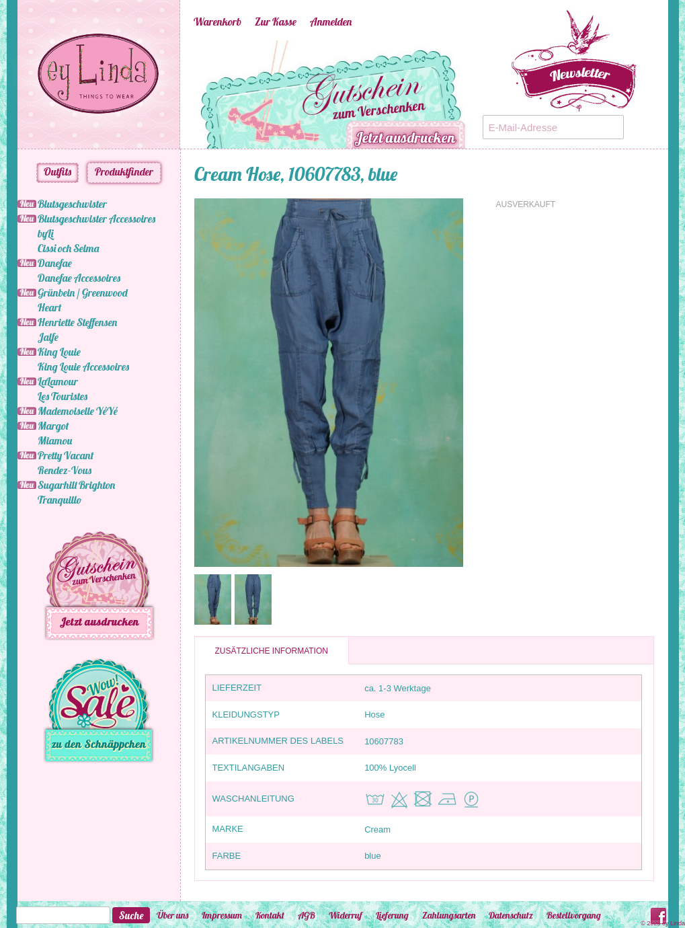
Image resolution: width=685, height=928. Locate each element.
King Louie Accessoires (83, 366)
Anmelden (331, 21)
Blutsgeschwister (72, 203)
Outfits (57, 171)
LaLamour (58, 381)
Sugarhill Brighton (76, 485)
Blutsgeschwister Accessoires (96, 218)
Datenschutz (511, 915)
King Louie (59, 351)
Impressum (222, 915)
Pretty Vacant (65, 455)
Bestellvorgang (574, 915)
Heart (49, 307)
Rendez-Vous (64, 470)
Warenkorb (217, 21)
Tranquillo (60, 499)
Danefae (55, 263)
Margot (53, 425)
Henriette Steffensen (77, 322)
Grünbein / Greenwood (83, 292)
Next (489, 95)
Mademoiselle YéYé (78, 411)
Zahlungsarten (448, 915)
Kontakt (269, 915)
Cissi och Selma (68, 248)
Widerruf (345, 915)
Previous (173, 95)
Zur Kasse (275, 21)
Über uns (172, 915)
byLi (45, 233)
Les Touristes (62, 396)
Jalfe (48, 337)
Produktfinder (124, 171)
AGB (306, 915)
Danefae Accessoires (79, 277)
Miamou (55, 440)
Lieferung (392, 915)
